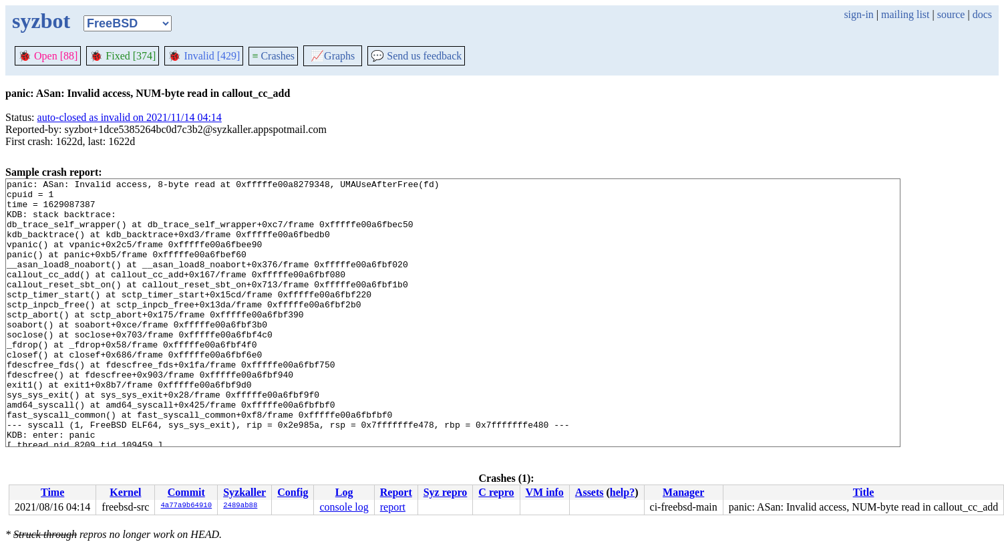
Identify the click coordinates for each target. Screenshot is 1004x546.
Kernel (125, 492)
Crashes (273, 55)
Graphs (333, 55)
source (951, 14)
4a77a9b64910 (186, 506)
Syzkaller (244, 492)
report (392, 507)
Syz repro (446, 492)
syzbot (41, 21)
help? (622, 492)
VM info (545, 492)
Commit (186, 492)
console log (343, 507)
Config (292, 492)
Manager (683, 492)
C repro (496, 492)
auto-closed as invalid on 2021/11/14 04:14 (129, 117)
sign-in (858, 14)
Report (396, 492)
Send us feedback (416, 55)
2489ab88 (240, 506)
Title (863, 492)
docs (982, 14)
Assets (589, 492)
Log (344, 492)
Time (52, 492)
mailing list (905, 14)
